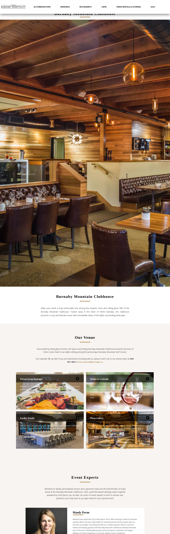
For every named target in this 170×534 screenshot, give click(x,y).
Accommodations (42, 7)
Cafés (104, 7)
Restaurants (85, 7)
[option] (85, 153)
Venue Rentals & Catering (128, 7)
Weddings (65, 7)
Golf (153, 7)
